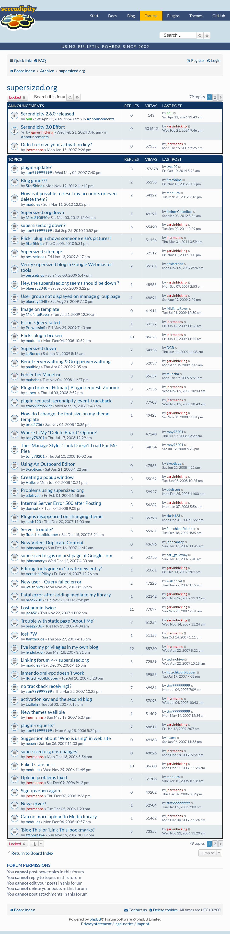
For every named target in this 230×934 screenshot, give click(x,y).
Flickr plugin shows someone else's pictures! (66, 238)
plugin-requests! (38, 725)
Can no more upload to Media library (59, 816)
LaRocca (33, 353)
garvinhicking (42, 132)
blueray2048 (36, 288)
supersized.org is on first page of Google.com (66, 555)
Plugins (173, 15)
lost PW (29, 634)
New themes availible (43, 712)
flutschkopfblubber (42, 534)
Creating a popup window (47, 477)
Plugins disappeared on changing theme (62, 516)
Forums (151, 15)
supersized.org (32, 87)
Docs (112, 15)
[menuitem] (40, 60)
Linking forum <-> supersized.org (55, 660)
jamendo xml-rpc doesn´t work (52, 673)
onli (29, 118)
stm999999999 (39, 172)
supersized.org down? (43, 225)
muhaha (32, 379)
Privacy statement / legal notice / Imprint (115, 923)
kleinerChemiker (179, 211)
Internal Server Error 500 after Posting (61, 503)
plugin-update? (36, 167)
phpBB (95, 919)
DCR (170, 347)
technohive (175, 659)
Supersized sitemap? (41, 251)
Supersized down (38, 348)
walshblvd (34, 586)
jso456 (31, 612)
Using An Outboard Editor (48, 464)
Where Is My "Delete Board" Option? (59, 432)
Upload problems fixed (44, 777)
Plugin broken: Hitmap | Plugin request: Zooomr (70, 387)
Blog (131, 15)
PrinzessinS (35, 327)
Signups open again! (41, 790)
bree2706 (34, 424)
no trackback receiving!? (46, 686)
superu (31, 392)
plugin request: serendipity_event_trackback (66, 400)
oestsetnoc (35, 256)
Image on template (40, 309)
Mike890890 (36, 217)
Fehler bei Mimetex (40, 374)
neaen (31, 743)
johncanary (35, 547)
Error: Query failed (40, 322)
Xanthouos (35, 639)
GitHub (218, 15)
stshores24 (35, 834)
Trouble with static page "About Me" (58, 621)
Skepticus (34, 469)
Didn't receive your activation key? (56, 144)
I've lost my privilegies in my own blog (59, 647)
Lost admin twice (38, 607)
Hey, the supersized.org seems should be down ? (70, 283)
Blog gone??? (34, 180)
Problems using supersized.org (52, 490)
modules (33, 204)
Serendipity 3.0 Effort (43, 127)
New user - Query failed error (51, 581)
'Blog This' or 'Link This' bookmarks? (58, 829)
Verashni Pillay (38, 573)
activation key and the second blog (56, 699)
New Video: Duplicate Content (52, 542)
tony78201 (35, 437)
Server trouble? (37, 529)
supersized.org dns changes (49, 751)
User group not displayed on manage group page (70, 296)
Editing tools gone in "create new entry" (62, 568)
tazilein (32, 704)
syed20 (172, 166)
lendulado (34, 652)
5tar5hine (34, 185)
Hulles (31, 482)
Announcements (101, 118)
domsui (32, 508)
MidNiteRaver (38, 314)
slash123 (33, 521)
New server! (33, 803)
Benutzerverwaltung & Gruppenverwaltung (66, 361)
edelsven (33, 495)
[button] (220, 97)
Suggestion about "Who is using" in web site (66, 738)
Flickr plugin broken (41, 335)
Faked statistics (36, 764)
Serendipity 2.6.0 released (47, 113)
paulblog (33, 366)
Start (94, 15)
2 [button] (215, 97)
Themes (196, 15)
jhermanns (35, 149)
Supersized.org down (42, 212)
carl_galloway (177, 555)
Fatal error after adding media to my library (66, 594)
